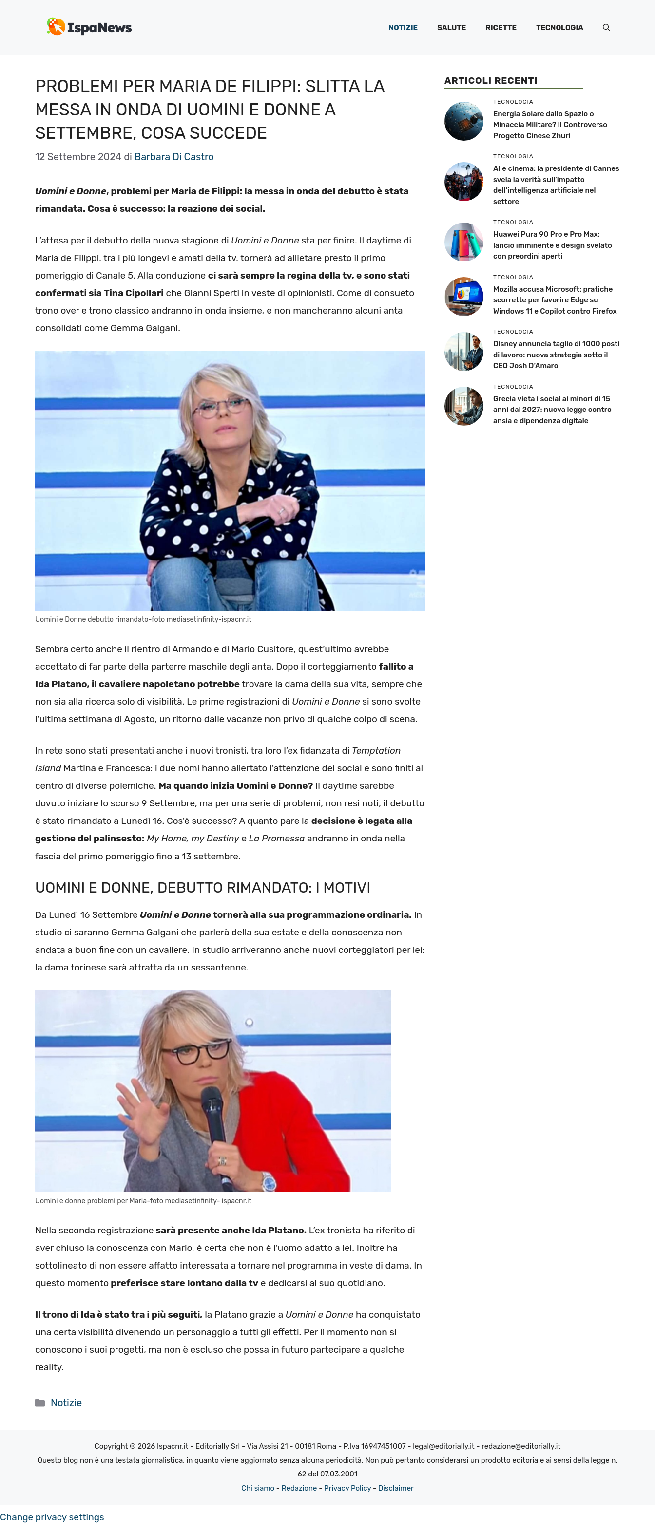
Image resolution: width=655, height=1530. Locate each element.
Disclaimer (396, 1488)
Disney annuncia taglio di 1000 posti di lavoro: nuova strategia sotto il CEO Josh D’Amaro (556, 354)
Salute (451, 27)
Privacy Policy (347, 1488)
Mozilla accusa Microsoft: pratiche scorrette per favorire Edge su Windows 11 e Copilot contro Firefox (555, 300)
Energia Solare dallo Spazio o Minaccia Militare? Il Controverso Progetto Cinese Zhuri (550, 125)
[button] (606, 27)
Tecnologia (559, 27)
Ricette (501, 27)
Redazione (299, 1488)
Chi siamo (257, 1488)
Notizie (403, 27)
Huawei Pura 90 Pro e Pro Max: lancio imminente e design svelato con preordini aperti (552, 245)
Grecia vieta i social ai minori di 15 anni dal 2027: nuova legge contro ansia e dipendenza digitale (552, 409)
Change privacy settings (52, 1517)
